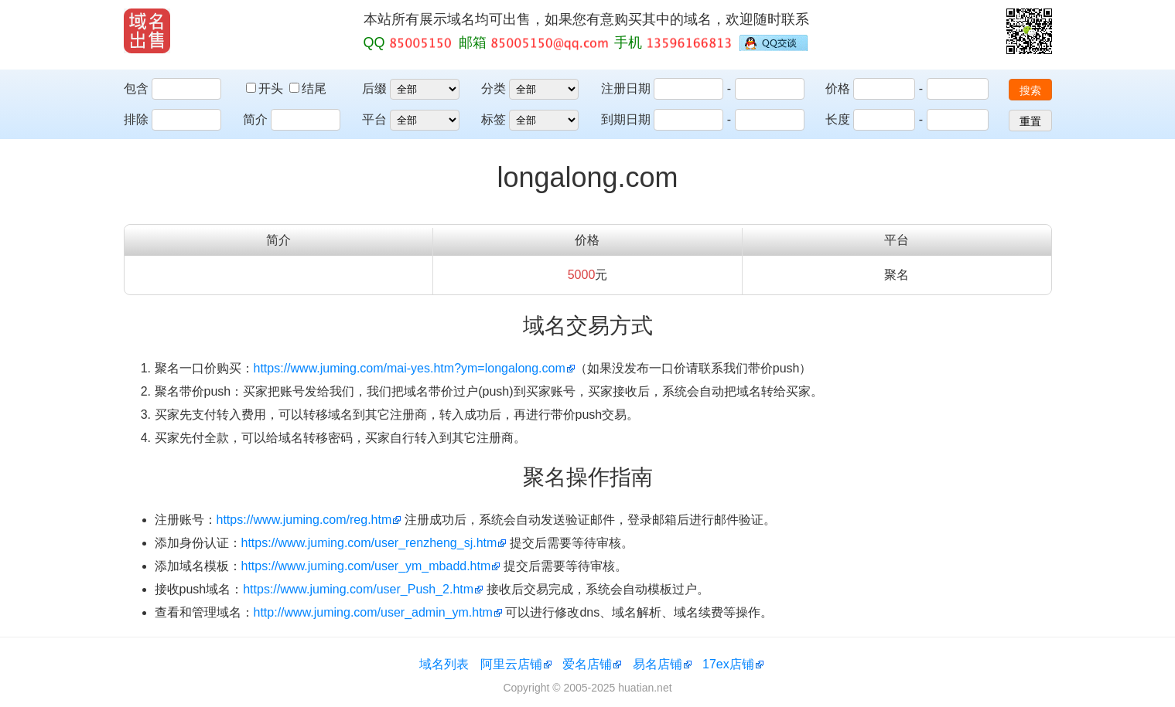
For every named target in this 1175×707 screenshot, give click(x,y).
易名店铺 (657, 664)
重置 (1030, 121)
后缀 (374, 88)
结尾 (307, 88)
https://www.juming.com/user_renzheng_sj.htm (369, 542)
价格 (837, 88)
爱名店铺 (587, 664)
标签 (493, 119)
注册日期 (626, 88)
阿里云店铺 (511, 664)
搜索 (1030, 90)
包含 (136, 88)
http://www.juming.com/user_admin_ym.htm (373, 612)
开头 (266, 88)
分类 (493, 88)
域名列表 (444, 664)
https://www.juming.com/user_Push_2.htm (358, 589)
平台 (374, 119)
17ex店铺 (728, 664)
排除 (136, 119)
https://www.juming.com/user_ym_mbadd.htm (366, 566)
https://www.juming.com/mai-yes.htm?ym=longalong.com (409, 368)
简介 (255, 119)
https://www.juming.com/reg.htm (304, 519)
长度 (837, 119)
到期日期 (626, 119)
